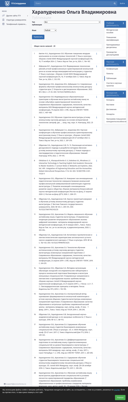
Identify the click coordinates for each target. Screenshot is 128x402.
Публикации (111, 78)
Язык (34, 30)
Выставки (110, 105)
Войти (122, 3)
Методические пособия (112, 31)
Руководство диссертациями (112, 53)
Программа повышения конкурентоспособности (116, 120)
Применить (38, 37)
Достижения (111, 109)
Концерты (110, 114)
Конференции (112, 69)
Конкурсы (110, 100)
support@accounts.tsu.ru (15, 384)
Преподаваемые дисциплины (113, 46)
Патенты (109, 74)
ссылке (117, 390)
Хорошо (120, 397)
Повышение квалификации (112, 38)
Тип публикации (37, 23)
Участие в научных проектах (114, 84)
